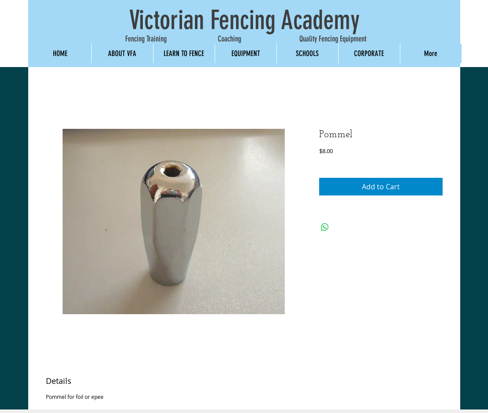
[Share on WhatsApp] (325, 227)
